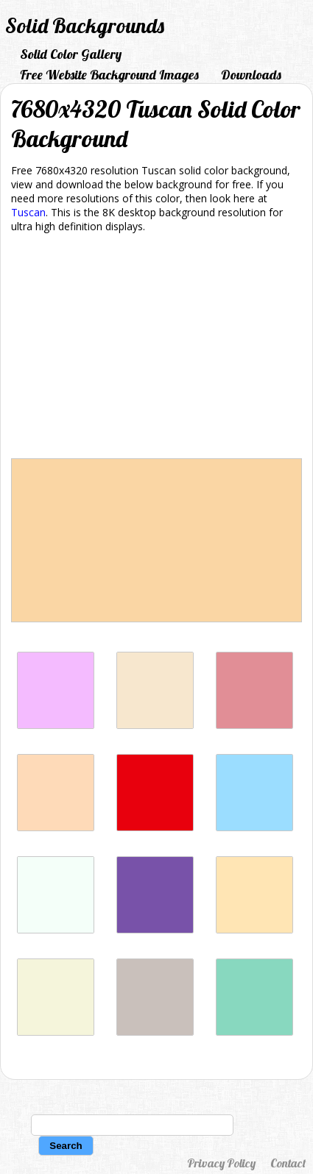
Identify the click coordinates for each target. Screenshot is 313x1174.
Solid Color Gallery (71, 54)
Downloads (251, 74)
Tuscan (28, 212)
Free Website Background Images (109, 74)
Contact (288, 1163)
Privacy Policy (221, 1163)
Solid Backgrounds (84, 25)
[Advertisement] (156, 348)
